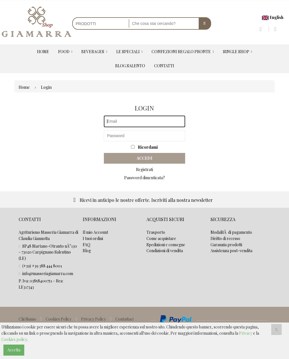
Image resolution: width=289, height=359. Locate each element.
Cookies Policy (58, 319)
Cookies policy (14, 339)
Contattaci (124, 319)
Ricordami (144, 147)
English (272, 17)
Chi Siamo (27, 319)
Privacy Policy (93, 319)
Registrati (144, 169)
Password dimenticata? (144, 177)
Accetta (13, 349)
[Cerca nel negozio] (164, 23)
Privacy (245, 333)
